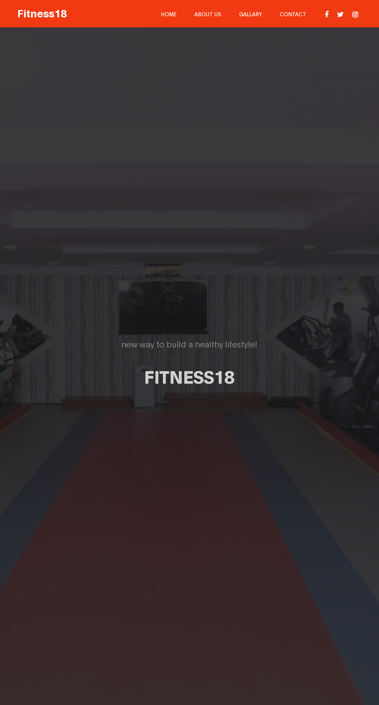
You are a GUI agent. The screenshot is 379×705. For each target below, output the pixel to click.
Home (169, 13)
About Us (207, 13)
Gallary (250, 13)
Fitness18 (42, 13)
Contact (293, 13)
